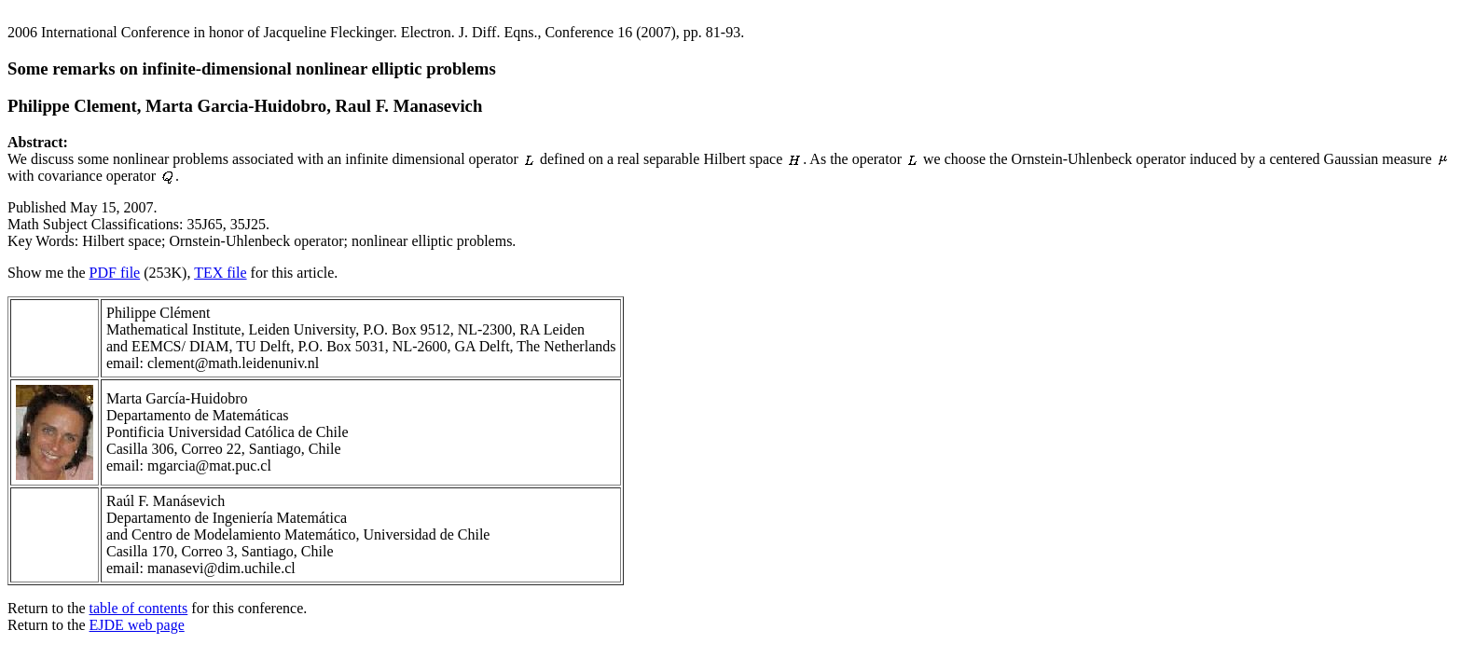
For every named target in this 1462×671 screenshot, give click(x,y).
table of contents (139, 608)
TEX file (220, 273)
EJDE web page (137, 625)
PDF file (115, 273)
